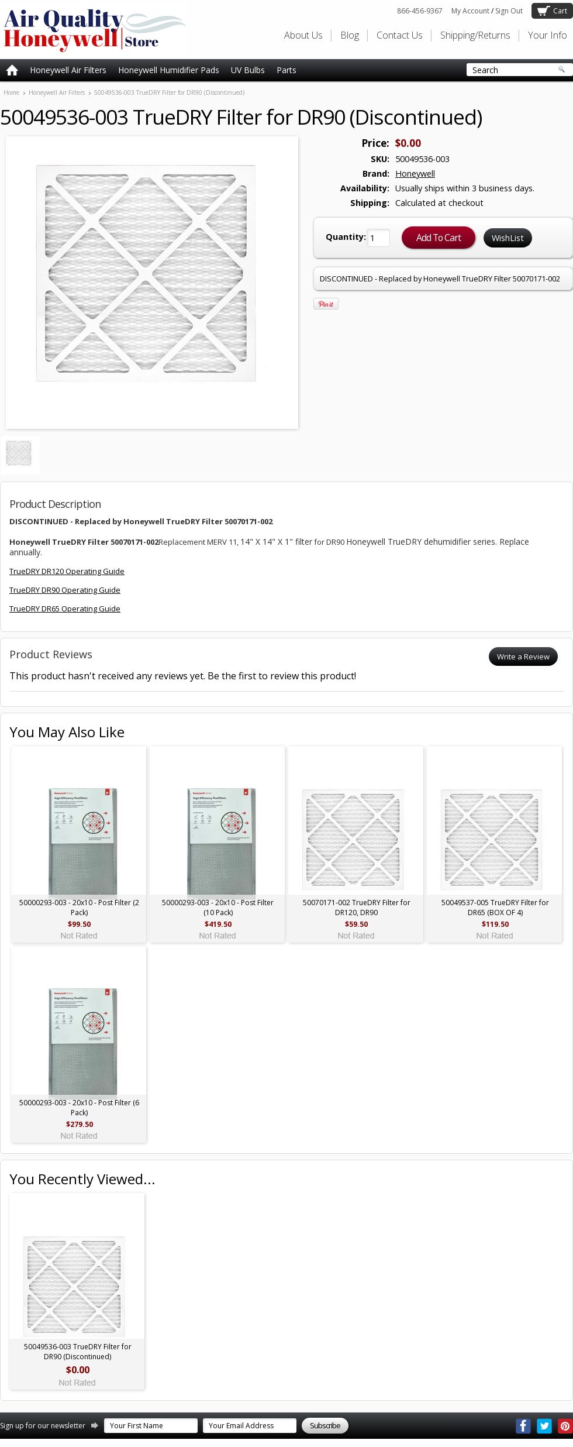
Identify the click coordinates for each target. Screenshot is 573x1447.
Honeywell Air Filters (68, 69)
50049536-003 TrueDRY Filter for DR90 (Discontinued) (78, 1352)
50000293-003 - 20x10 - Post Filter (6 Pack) (79, 1108)
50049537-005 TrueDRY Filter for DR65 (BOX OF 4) (495, 907)
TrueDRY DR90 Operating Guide (64, 590)
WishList (508, 237)
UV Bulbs (248, 69)
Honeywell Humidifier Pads (168, 69)
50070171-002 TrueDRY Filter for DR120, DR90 (356, 907)
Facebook (523, 1426)
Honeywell (415, 173)
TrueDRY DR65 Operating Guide (64, 608)
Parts (286, 69)
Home (11, 92)
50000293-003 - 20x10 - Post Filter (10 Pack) (218, 907)
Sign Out (509, 11)
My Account (470, 11)
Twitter (544, 1426)
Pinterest (565, 1426)
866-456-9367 (420, 11)
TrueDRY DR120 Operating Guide (67, 571)
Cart (560, 11)
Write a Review (523, 656)
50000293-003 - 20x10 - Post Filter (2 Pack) (79, 907)
